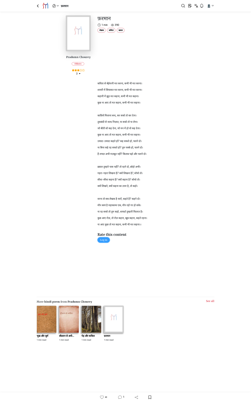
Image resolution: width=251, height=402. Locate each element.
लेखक (101, 30)
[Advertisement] (140, 56)
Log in (103, 240)
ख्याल (120, 30)
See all (210, 301)
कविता (111, 30)
